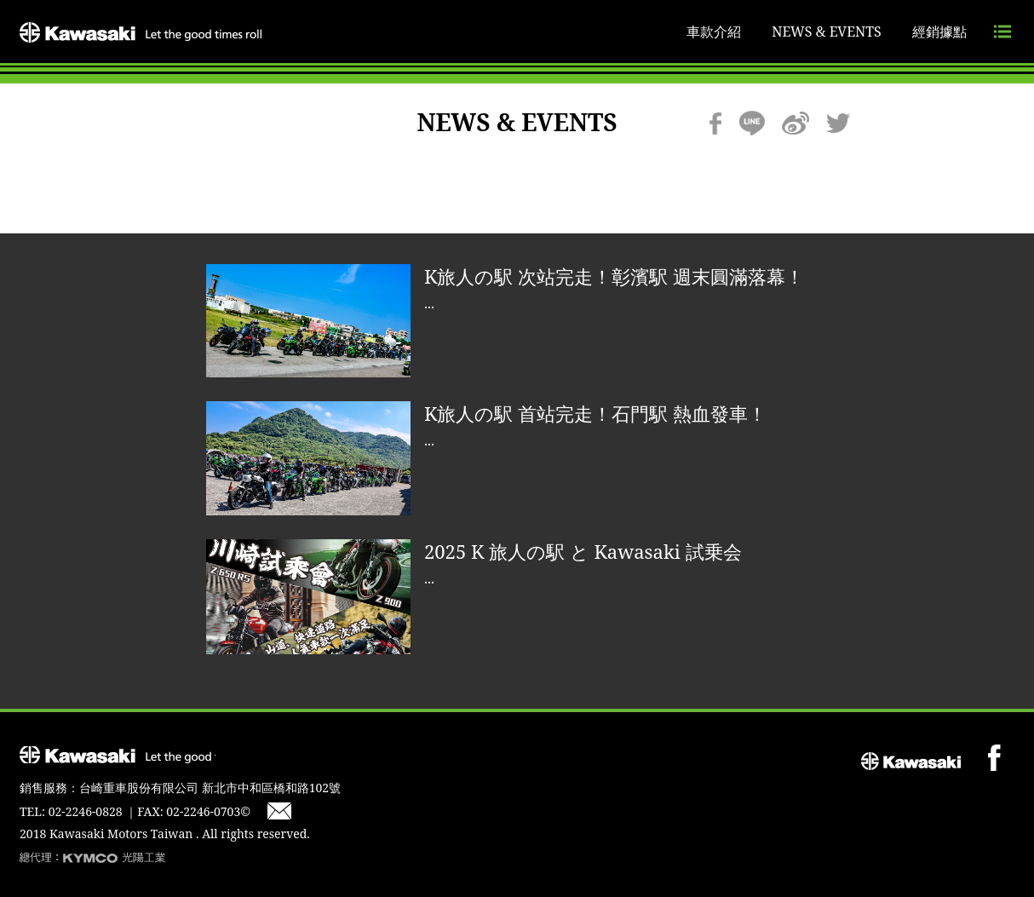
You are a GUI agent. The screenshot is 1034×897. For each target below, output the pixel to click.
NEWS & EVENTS (827, 31)
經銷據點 (939, 31)
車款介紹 (713, 31)
